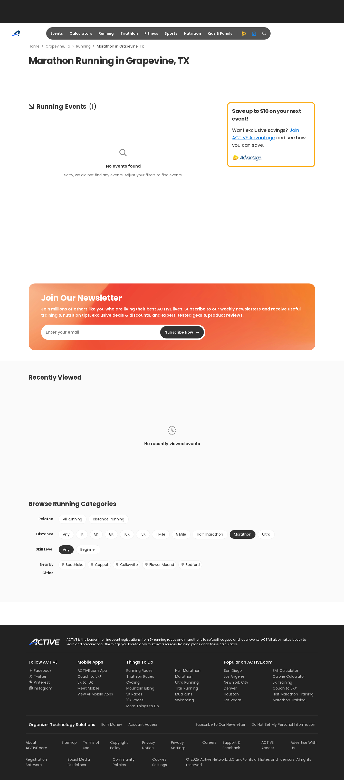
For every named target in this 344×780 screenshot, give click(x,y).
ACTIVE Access (267, 745)
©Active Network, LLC (210, 759)
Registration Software (36, 762)
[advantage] (244, 33)
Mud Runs (183, 694)
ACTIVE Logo (40, 640)
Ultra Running (187, 682)
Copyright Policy (119, 745)
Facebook (42, 670)
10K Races (135, 700)
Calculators (81, 33)
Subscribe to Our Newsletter (220, 724)
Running (106, 33)
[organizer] (254, 33)
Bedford (190, 564)
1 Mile (160, 534)
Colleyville (126, 564)
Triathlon (129, 33)
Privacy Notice (148, 745)
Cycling (133, 682)
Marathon (242, 534)
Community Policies (124, 762)
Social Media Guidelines (79, 762)
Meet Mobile (88, 688)
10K (127, 534)
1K (81, 534)
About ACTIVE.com (36, 745)
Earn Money (111, 724)
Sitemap (69, 742)
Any (66, 534)
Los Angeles (234, 676)
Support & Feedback (232, 745)
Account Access (143, 724)
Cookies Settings (159, 762)
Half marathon (210, 534)
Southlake (72, 564)
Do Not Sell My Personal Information (283, 724)
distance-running (108, 519)
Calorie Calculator (289, 676)
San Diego (233, 670)
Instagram (43, 688)
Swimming (184, 700)
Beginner (88, 549)
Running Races (139, 670)
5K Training (282, 682)
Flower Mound (159, 564)
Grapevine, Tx (58, 46)
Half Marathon (187, 670)
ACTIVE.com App (92, 670)
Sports (171, 33)
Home (34, 46)
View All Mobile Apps (95, 694)
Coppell (99, 564)
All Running (72, 519)
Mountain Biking (140, 688)
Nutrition (192, 33)
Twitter (40, 676)
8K (111, 534)
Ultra (266, 534)
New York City (236, 682)
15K (143, 534)
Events (57, 33)
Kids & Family (220, 33)
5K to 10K (85, 682)
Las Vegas (233, 700)
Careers (209, 742)
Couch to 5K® (90, 676)
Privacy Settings (178, 745)
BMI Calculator (285, 670)
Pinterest (42, 682)
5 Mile (181, 534)
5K (96, 534)
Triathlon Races (140, 676)
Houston (231, 694)
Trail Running (186, 688)
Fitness (151, 33)
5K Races (134, 694)
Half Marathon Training (293, 694)
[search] (264, 33)
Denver (230, 688)
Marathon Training (289, 700)
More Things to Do (142, 706)
